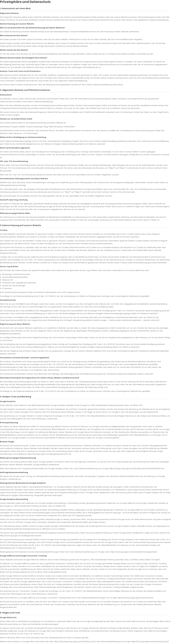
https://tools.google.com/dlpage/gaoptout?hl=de (49, 454)
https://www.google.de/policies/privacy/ (135, 597)
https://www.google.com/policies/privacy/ (150, 641)
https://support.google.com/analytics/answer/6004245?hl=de (137, 468)
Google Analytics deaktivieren (46, 464)
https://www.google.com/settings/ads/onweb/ (20, 535)
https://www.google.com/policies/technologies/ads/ (133, 552)
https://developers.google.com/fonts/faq (72, 641)
